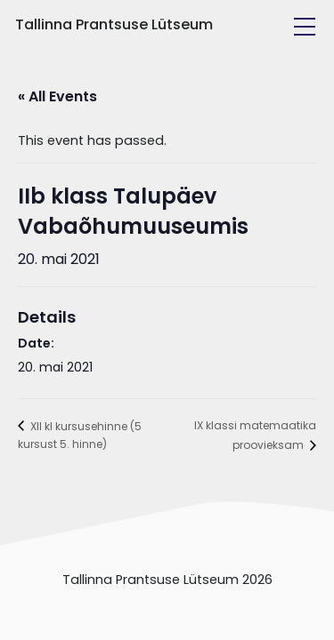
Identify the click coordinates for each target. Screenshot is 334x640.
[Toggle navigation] (304, 27)
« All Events (57, 96)
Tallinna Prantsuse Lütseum (114, 24)
